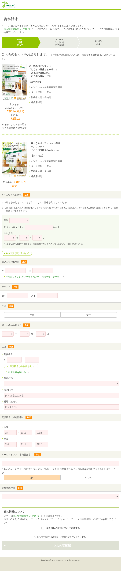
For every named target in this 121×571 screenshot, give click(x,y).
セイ (4, 295)
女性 (88, 315)
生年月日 (8, 233)
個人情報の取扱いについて (17, 29)
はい (32, 477)
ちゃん (56, 227)
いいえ (88, 477)
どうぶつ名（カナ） (14, 227)
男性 (32, 315)
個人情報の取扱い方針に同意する (63, 528)
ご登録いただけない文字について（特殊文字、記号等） (34, 277)
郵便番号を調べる (17, 372)
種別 (6, 220)
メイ (33, 295)
